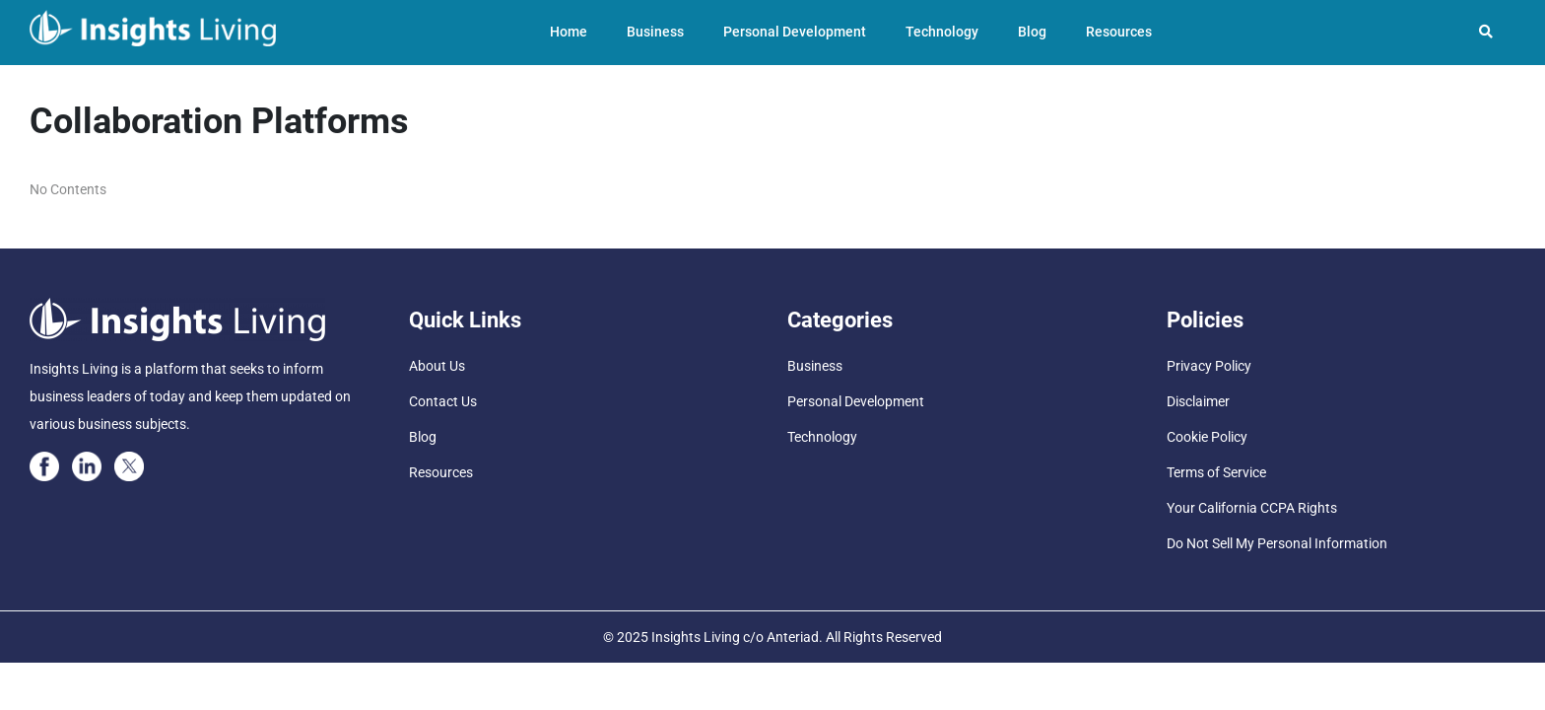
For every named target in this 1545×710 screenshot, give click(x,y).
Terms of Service (1216, 472)
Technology (942, 31)
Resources (1119, 31)
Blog (1032, 31)
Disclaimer (1198, 401)
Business (655, 31)
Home (568, 31)
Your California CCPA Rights (1252, 508)
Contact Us (443, 401)
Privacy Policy (1209, 366)
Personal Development (794, 31)
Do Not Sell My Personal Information (1277, 543)
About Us (437, 366)
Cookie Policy (1207, 437)
